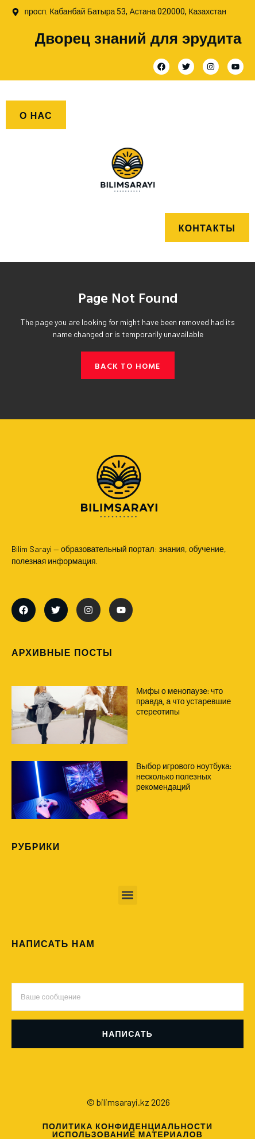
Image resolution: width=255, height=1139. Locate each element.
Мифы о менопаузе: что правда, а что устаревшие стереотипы (183, 701)
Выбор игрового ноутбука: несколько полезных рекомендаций (183, 776)
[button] (127, 895)
